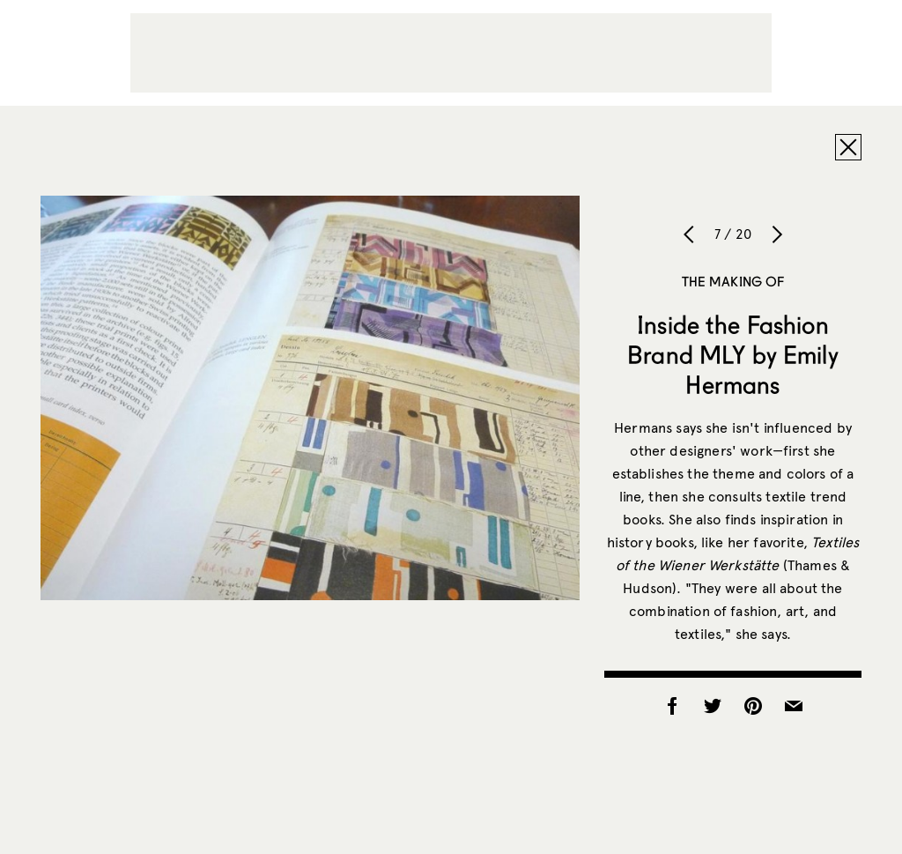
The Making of (733, 281)
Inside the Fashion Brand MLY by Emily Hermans (733, 354)
